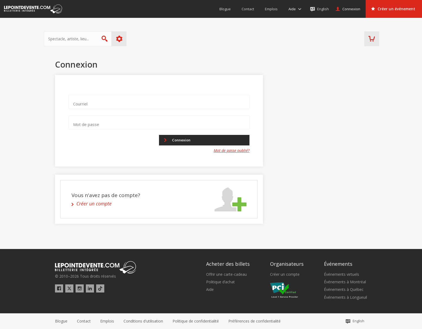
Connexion (184, 140)
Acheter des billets (228, 264)
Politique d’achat (220, 282)
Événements (338, 264)
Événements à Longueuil (345, 297)
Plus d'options (130, 38)
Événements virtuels (341, 274)
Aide (210, 289)
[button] (254, 321)
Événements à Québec (343, 289)
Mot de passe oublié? (231, 151)
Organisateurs (287, 264)
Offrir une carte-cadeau (226, 274)
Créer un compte (285, 274)
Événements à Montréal (345, 282)
